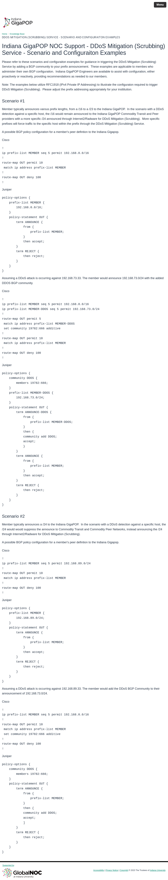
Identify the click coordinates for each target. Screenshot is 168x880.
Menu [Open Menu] (160, 4)
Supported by (22, 871)
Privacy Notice (112, 870)
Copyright (124, 870)
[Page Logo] (18, 21)
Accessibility (98, 870)
